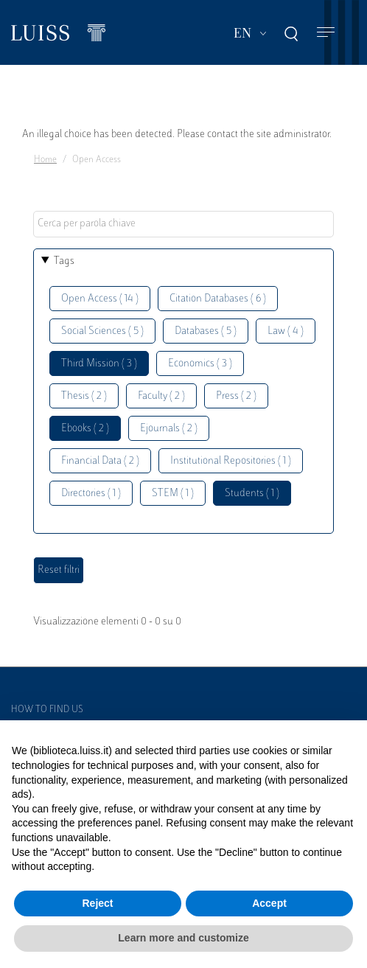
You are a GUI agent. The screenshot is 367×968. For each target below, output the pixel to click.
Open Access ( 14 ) (100, 298)
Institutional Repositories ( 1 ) (230, 461)
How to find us (47, 710)
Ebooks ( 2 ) (85, 428)
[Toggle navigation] (326, 32)
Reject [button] (97, 903)
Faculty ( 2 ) (161, 396)
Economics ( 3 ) (200, 363)
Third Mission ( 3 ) (99, 363)
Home (45, 160)
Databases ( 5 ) (206, 331)
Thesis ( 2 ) (84, 396)
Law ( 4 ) (286, 331)
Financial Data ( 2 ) (100, 461)
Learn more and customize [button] (183, 938)
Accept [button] (269, 903)
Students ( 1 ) (252, 493)
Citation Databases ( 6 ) (217, 298)
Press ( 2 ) (236, 396)
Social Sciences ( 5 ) (102, 331)
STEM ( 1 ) (173, 493)
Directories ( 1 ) (91, 493)
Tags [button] (64, 261)
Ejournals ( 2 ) (169, 428)
